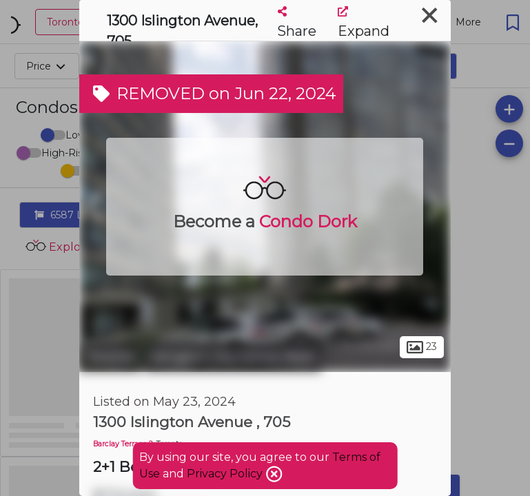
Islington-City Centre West (233, 356)
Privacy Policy (226, 473)
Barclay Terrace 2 (123, 444)
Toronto (110, 356)
